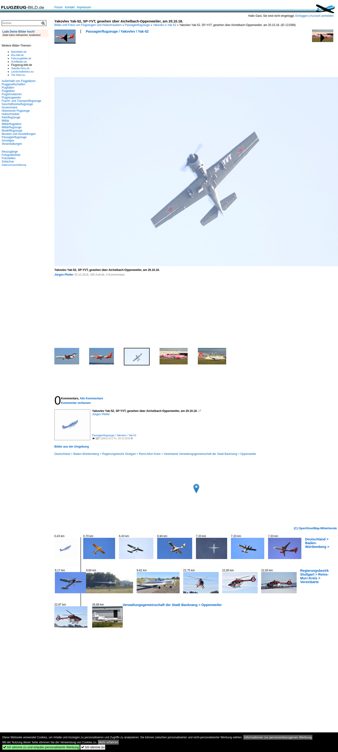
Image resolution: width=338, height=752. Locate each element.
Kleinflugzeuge (11, 117)
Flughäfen (8, 87)
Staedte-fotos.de (20, 68)
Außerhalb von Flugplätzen (18, 81)
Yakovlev (158, 25)
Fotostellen (9, 158)
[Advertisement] (140, 56)
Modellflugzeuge (12, 130)
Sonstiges (8, 140)
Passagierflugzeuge (137, 25)
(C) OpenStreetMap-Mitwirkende (315, 528)
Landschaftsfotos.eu (22, 71)
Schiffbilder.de (19, 61)
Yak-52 (171, 25)
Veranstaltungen (12, 143)
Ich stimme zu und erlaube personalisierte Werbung (41, 747)
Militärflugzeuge (12, 127)
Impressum (84, 7)
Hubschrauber (10, 114)
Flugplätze (8, 91)
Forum (58, 7)
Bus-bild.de (17, 55)
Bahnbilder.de (18, 51)
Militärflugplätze (11, 124)
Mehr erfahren (108, 742)
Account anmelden (322, 15)
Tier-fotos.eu (18, 74)
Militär (5, 120)
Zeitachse (8, 161)
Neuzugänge (10, 151)
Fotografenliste (11, 155)
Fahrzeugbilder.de (21, 58)
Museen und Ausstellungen (19, 134)
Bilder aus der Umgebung (71, 446)
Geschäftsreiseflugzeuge (17, 104)
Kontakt (70, 7)
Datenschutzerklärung (14, 164)
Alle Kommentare (91, 398)
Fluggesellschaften (13, 84)
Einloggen (301, 15)
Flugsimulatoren (12, 94)
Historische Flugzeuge (16, 110)
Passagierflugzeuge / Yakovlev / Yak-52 (117, 31)
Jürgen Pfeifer (64, 274)
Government (9, 107)
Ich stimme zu (92, 747)
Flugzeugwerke (11, 97)
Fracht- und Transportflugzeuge (21, 101)
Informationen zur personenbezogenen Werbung (278, 737)
